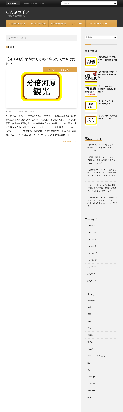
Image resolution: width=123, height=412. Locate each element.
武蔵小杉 (91, 376)
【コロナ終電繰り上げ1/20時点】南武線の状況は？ (107, 89)
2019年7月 (91, 274)
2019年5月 (91, 281)
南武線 (21, 111)
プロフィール (77, 23)
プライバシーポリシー (97, 23)
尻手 (89, 314)
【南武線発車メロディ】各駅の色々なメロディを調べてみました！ (100, 147)
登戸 (89, 369)
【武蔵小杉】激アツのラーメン (100, 157)
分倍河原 (31, 111)
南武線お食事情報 (38, 23)
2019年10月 (92, 260)
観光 (89, 328)
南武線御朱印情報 (58, 23)
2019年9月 (91, 267)
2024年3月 (91, 225)
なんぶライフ (17, 12)
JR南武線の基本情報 (16, 23)
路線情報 (91, 300)
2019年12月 (92, 253)
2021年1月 (91, 239)
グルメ (90, 349)
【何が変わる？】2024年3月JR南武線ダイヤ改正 (107, 59)
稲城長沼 (91, 383)
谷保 (89, 397)
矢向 (89, 321)
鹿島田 (90, 335)
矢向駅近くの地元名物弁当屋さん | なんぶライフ (102, 203)
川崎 (89, 307)
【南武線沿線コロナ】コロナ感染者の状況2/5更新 (107, 74)
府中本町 (91, 390)
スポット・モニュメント (61, 70)
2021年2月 (91, 232)
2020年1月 (91, 246)
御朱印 (90, 342)
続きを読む (67, 141)
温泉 (89, 363)
